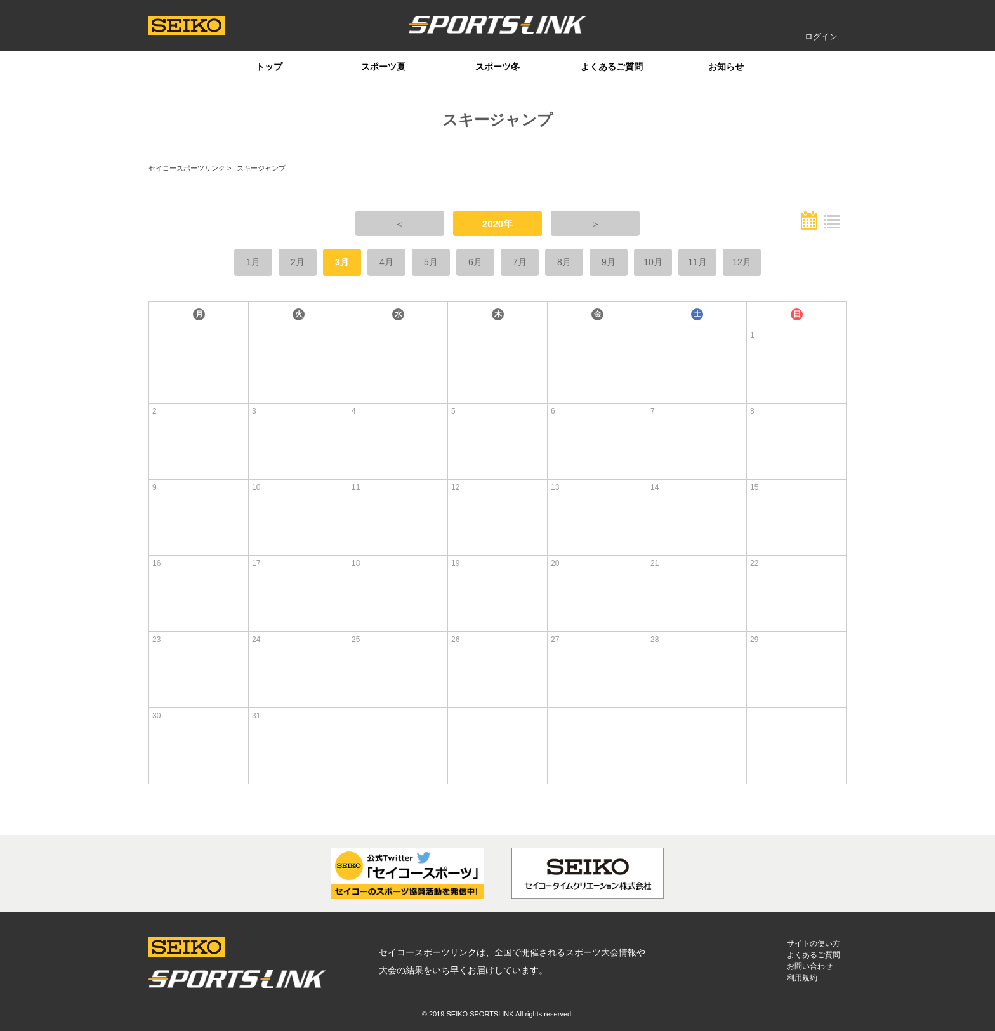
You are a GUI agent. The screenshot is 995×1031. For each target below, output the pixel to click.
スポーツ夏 (383, 67)
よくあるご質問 (612, 67)
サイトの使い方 (813, 943)
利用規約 (802, 977)
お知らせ (726, 67)
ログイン (821, 36)
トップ (269, 67)
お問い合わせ (810, 966)
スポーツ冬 (497, 67)
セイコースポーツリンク (186, 168)
